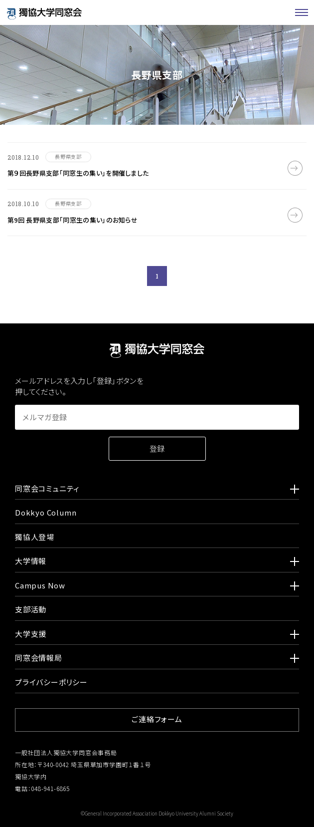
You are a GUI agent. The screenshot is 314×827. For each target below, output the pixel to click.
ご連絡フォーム (157, 719)
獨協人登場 (34, 537)
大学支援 (157, 635)
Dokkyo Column (45, 512)
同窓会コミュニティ (157, 490)
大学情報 (157, 562)
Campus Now (157, 587)
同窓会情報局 (157, 659)
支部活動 (30, 609)
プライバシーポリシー (51, 682)
